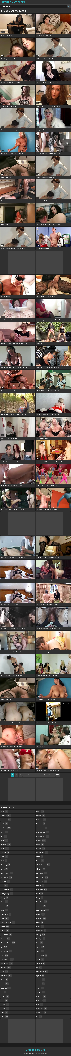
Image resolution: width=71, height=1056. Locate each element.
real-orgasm (42, 910)
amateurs (6, 819)
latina (40, 811)
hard (4, 971)
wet (39, 1004)
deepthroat (6, 877)
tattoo (40, 951)
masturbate (41, 828)
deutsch (5, 881)
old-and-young (43, 864)
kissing (5, 1004)
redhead (41, 918)
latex (4, 1012)
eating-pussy (7, 893)
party (39, 893)
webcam (41, 996)
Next (58, 775)
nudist (40, 860)
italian (4, 979)
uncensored (42, 971)
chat (4, 860)
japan (5, 983)
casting (5, 852)
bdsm (5, 848)
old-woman (42, 877)
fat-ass (5, 930)
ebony (4, 897)
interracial (6, 975)
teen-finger (41, 955)
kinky (4, 1000)
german (5, 938)
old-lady (40, 869)
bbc (4, 836)
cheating (5, 864)
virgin (40, 988)
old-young (41, 881)
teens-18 (40, 963)
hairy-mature (7, 959)
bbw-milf (6, 844)
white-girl (41, 1012)
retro (39, 922)
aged (4, 811)
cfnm (4, 856)
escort (4, 906)
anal (4, 823)
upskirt (40, 975)
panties (40, 885)
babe (4, 832)
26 (49, 775)
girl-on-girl (6, 951)
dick (4, 885)
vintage (40, 983)
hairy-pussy (7, 963)
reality (40, 914)
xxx (39, 1016)
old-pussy (41, 873)
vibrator (40, 979)
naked (40, 844)
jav (3, 992)
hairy (4, 955)
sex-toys (40, 938)
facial (5, 918)
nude (39, 856)
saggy (40, 926)
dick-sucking (7, 889)
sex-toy (40, 934)
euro (4, 910)
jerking (5, 996)
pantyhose (41, 889)
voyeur (40, 992)
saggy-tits (41, 930)
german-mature (8, 942)
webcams (41, 1000)
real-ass (41, 906)
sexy (39, 942)
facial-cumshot (8, 922)
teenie (40, 959)
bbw (4, 840)
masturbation (42, 836)
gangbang (6, 934)
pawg (39, 897)
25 (45, 775)
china (4, 869)
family (5, 926)
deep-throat (7, 873)
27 (53, 775)
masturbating (42, 832)
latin (4, 1016)
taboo (40, 947)
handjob (6, 967)
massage (40, 823)
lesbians (41, 819)
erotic (4, 901)
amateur (6, 815)
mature (41, 840)
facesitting (6, 914)
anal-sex (6, 828)
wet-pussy (41, 1008)
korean (5, 1008)
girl (4, 947)
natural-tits (42, 852)
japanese (6, 988)
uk (39, 967)
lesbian (40, 815)
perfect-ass (41, 901)
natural (40, 848)
